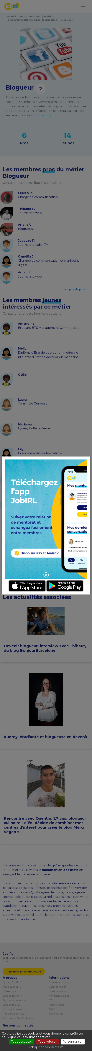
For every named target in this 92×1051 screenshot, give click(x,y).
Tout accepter (21, 1041)
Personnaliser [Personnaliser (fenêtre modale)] (73, 1041)
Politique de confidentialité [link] (46, 1047)
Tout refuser (47, 1041)
